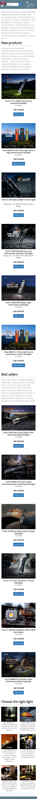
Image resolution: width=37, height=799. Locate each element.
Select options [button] (18, 164)
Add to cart (19, 114)
